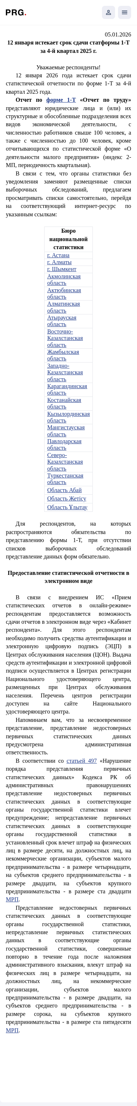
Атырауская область (61, 320)
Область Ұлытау (67, 507)
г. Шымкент (61, 269)
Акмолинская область (63, 279)
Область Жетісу (66, 498)
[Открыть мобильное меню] (124, 12)
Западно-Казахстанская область (65, 372)
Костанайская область (64, 403)
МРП (12, 899)
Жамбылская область (63, 355)
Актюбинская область (64, 293)
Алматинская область (63, 307)
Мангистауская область (66, 430)
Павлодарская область (64, 444)
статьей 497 (81, 761)
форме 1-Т (61, 100)
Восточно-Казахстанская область (65, 338)
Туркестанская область (65, 478)
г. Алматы (59, 262)
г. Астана (58, 255)
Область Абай (64, 490)
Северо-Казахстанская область (65, 462)
